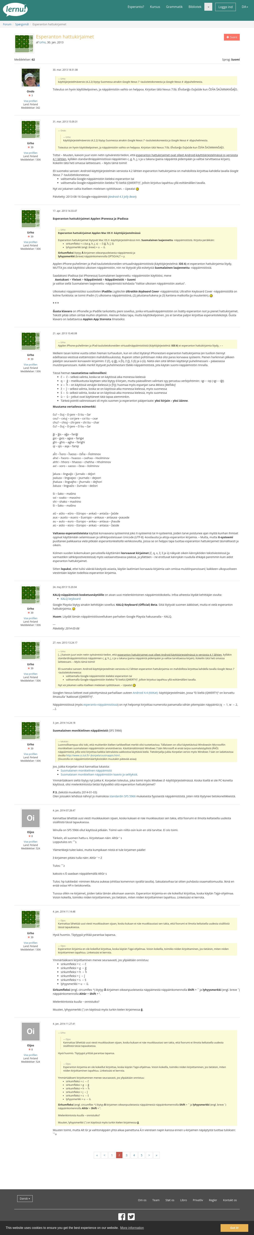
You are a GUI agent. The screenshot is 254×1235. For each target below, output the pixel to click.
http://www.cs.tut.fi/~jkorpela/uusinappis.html (93, 755)
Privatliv (198, 1200)
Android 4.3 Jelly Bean (122, 196)
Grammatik (174, 7)
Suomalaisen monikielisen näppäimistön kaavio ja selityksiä (99, 774)
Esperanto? (136, 7)
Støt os (169, 1200)
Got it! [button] (234, 1227)
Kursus (155, 7)
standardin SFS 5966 (122, 796)
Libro (183, 1200)
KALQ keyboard (71, 599)
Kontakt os (230, 1200)
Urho (42, 42)
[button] (208, 7)
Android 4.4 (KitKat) (145, 693)
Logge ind (225, 7)
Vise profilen (30, 101)
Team (155, 1200)
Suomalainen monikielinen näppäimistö (86, 770)
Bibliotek (195, 7)
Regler (213, 1200)
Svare (232, 37)
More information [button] (132, 1227)
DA (245, 7)
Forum (7, 24)
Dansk (25, 1198)
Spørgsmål (22, 24)
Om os (142, 1200)
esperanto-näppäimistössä (100, 704)
